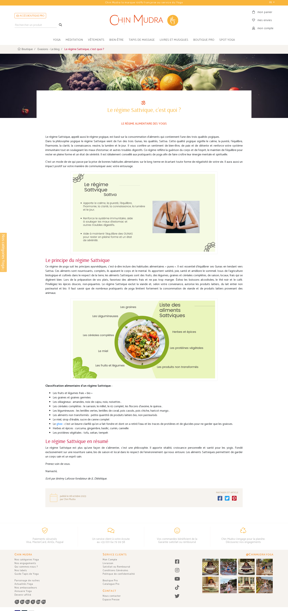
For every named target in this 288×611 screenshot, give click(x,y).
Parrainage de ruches (27, 581)
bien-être (116, 39)
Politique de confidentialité (119, 574)
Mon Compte (110, 560)
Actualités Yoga (24, 584)
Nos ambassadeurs (26, 588)
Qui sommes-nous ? (26, 567)
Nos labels (21, 570)
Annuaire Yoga (23, 591)
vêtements (96, 39)
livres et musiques (174, 39)
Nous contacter (112, 596)
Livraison (108, 563)
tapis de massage (142, 39)
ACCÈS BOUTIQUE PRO (30, 16)
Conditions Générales (115, 570)
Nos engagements (25, 563)
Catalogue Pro (111, 584)
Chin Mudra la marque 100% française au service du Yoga (144, 3)
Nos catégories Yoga (27, 560)
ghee (59, 423)
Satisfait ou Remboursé (116, 567)
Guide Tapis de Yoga (27, 574)
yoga (57, 39)
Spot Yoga (227, 39)
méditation (74, 39)
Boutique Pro (110, 581)
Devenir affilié (23, 595)
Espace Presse (111, 600)
